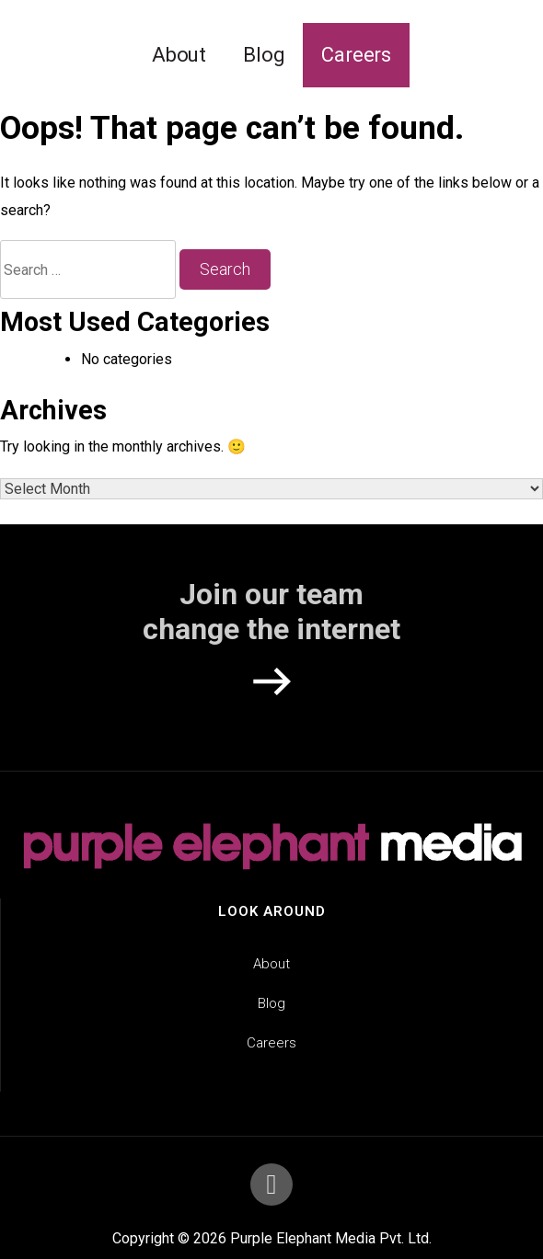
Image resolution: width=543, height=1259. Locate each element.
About (179, 54)
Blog (263, 54)
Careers (356, 54)
